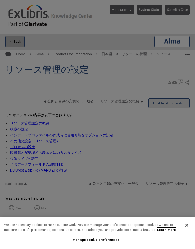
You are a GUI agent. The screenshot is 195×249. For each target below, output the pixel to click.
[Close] (186, 225)
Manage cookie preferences (95, 240)
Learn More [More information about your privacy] (166, 230)
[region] (97, 233)
